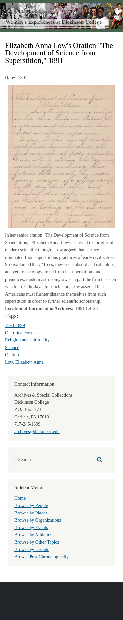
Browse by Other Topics (36, 542)
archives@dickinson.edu (37, 431)
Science (12, 347)
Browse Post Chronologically (41, 556)
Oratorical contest (21, 332)
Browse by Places (30, 513)
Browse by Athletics (33, 535)
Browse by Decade (31, 549)
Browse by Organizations (37, 520)
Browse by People (31, 505)
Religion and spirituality (27, 340)
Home (20, 498)
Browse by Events (31, 527)
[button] (61, 156)
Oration (12, 354)
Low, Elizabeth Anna (24, 362)
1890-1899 (15, 325)
